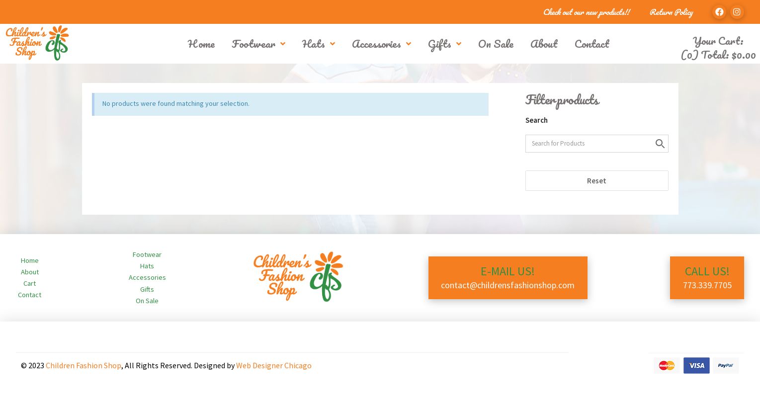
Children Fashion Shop (83, 365)
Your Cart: (718, 40)
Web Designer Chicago (274, 365)
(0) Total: (718, 54)
